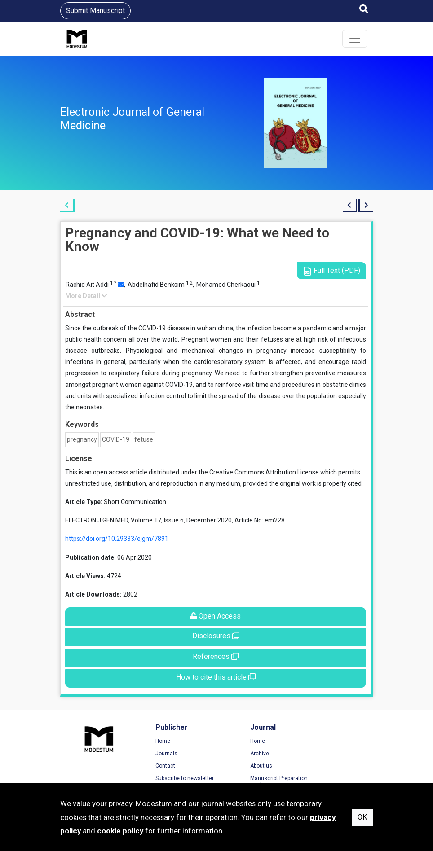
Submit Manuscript (95, 10)
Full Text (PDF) (331, 271)
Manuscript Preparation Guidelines (254, 782)
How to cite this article (216, 677)
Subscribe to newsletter (172, 779)
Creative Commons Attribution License (264, 472)
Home (150, 741)
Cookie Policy (324, 766)
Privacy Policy (325, 754)
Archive (234, 754)
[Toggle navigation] (354, 39)
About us (236, 766)
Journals (154, 754)
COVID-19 (115, 439)
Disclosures (215, 636)
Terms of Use (324, 741)
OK (362, 817)
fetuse (143, 439)
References (216, 656)
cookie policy (120, 830)
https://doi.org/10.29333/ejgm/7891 (116, 538)
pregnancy (82, 439)
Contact (153, 766)
